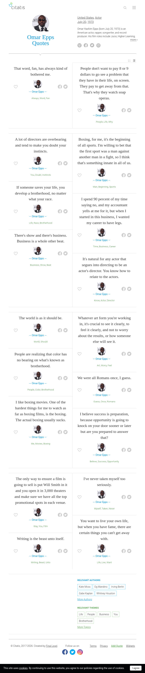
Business (34, 265)
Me (32, 444)
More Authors (84, 600)
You (32, 175)
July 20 (81, 22)
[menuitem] (129, 61)
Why (110, 122)
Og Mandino (100, 587)
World (37, 342)
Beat (49, 265)
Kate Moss (85, 587)
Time (95, 247)
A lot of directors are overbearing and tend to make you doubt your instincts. (40, 146)
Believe (93, 462)
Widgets (130, 646)
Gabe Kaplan (86, 594)
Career (112, 247)
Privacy (104, 646)
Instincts (46, 175)
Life (106, 122)
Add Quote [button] (117, 646)
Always (35, 98)
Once (103, 402)
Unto (48, 563)
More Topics (84, 627)
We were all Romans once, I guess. (104, 378)
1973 (90, 22)
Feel (110, 366)
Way (35, 527)
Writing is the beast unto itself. (40, 539)
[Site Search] (125, 8)
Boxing (46, 444)
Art (98, 366)
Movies (38, 444)
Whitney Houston (105, 594)
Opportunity (113, 462)
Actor (98, 18)
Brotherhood (46, 223)
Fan (48, 98)
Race (36, 223)
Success (102, 462)
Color (37, 390)
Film (45, 527)
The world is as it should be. (41, 318)
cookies (23, 668)
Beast (41, 563)
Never (112, 509)
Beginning (103, 187)
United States (85, 18)
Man (95, 187)
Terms (93, 646)
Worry (104, 366)
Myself (97, 509)
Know (97, 301)
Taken (105, 509)
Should (44, 342)
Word (42, 98)
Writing (34, 563)
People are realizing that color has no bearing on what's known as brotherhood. (41, 361)
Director (111, 301)
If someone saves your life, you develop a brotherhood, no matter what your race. (40, 194)
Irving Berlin (117, 587)
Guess (97, 402)
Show (43, 265)
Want (109, 563)
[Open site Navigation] (134, 8)
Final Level (51, 646)
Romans (111, 402)
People (99, 122)
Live (104, 563)
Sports (112, 187)
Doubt (38, 175)
